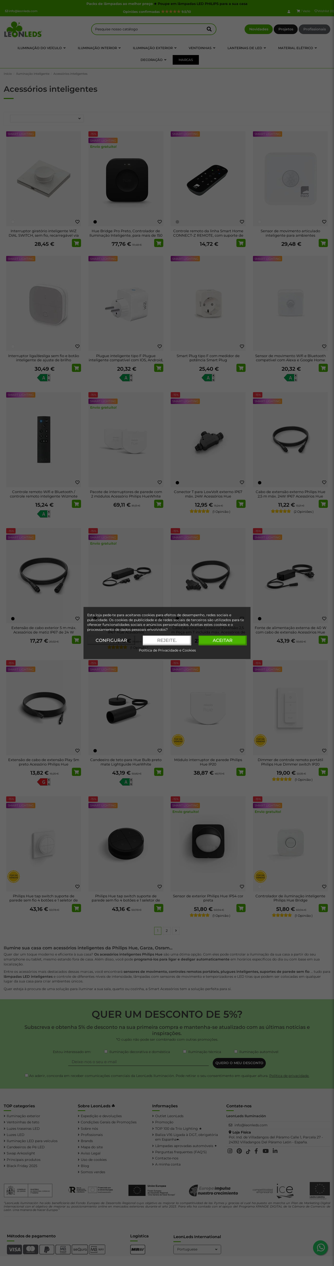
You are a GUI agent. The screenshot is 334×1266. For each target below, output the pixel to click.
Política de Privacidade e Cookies (167, 650)
